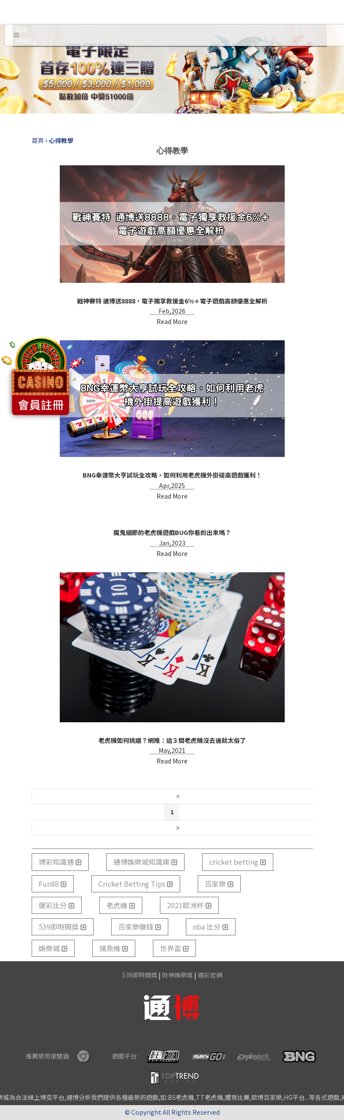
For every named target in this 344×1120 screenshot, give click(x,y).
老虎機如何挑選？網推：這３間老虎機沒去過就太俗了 (172, 740)
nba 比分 (210, 926)
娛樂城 (53, 948)
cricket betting (237, 861)
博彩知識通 (60, 861)
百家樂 (219, 883)
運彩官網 (210, 974)
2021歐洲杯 (189, 905)
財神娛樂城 (177, 974)
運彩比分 (57, 905)
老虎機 (120, 905)
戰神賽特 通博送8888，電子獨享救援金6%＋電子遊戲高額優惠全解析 (172, 300)
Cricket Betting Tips (135, 883)
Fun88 (53, 883)
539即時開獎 (63, 926)
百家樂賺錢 (139, 926)
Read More (172, 321)
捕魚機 (113, 948)
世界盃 (174, 948)
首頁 (38, 140)
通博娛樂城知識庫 (145, 861)
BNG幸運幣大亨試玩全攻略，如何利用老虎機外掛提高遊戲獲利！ (172, 475)
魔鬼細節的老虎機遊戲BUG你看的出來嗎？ (172, 532)
